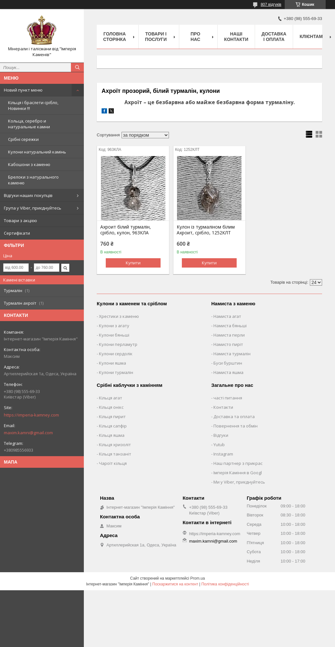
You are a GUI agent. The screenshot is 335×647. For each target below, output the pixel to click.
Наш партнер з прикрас (237, 463)
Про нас (195, 36)
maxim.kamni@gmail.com (28, 433)
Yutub (219, 444)
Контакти (223, 407)
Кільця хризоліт (115, 444)
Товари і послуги (156, 36)
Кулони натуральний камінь (37, 152)
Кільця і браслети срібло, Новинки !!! (33, 105)
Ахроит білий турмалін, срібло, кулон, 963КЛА (125, 230)
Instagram (223, 454)
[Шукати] (77, 67)
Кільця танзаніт (115, 454)
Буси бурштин (227, 363)
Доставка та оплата (234, 416)
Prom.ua (197, 578)
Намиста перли (229, 335)
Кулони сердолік (116, 354)
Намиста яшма (228, 372)
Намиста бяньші (230, 325)
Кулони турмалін (116, 372)
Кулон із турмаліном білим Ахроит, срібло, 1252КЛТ (206, 230)
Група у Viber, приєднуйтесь (32, 208)
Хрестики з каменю (119, 316)
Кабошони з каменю (29, 164)
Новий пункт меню (23, 90)
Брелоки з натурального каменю (33, 180)
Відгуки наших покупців (28, 195)
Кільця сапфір (113, 426)
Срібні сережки (23, 139)
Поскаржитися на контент (175, 584)
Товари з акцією (20, 220)
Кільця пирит (112, 416)
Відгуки (220, 435)
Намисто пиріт (228, 344)
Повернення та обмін (235, 426)
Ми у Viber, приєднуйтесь (239, 482)
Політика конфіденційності (225, 584)
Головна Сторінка (114, 36)
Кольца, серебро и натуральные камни (29, 124)
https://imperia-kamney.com (31, 415)
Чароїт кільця (113, 463)
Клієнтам (311, 36)
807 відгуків (271, 4)
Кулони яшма (112, 363)
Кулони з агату (114, 325)
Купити (133, 263)
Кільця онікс (111, 407)
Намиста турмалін (232, 354)
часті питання (227, 398)
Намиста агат (227, 316)
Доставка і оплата (273, 36)
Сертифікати (17, 233)
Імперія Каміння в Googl (237, 472)
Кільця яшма (111, 435)
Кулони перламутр (118, 344)
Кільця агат (110, 398)
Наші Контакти (236, 36)
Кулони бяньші (114, 335)
